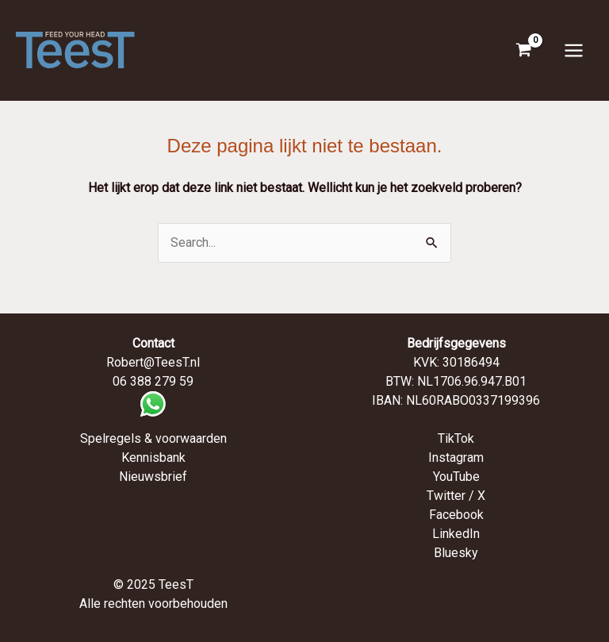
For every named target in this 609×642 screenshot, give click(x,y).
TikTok (456, 438)
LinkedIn (456, 533)
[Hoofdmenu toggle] (573, 49)
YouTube (456, 476)
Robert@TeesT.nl (153, 362)
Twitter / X (456, 495)
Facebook (456, 514)
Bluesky (456, 552)
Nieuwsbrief (153, 476)
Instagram (456, 457)
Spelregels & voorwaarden (153, 438)
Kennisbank (153, 457)
